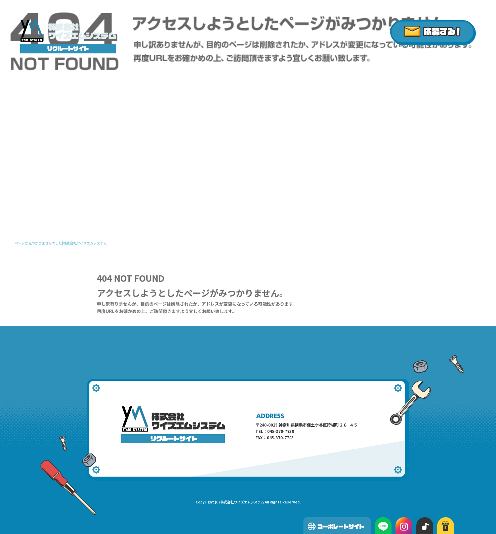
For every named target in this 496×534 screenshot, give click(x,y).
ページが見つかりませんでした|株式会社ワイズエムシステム (61, 243)
